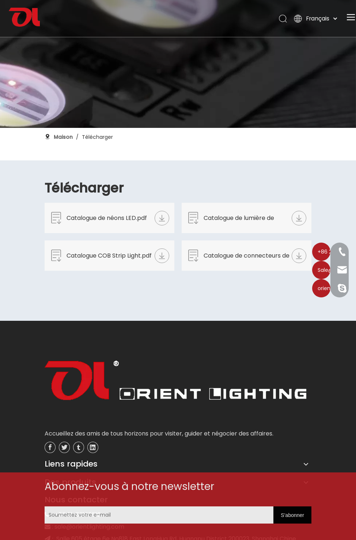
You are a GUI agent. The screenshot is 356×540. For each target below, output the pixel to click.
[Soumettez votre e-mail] (89, 515)
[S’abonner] (292, 515)
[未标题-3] (175, 382)
